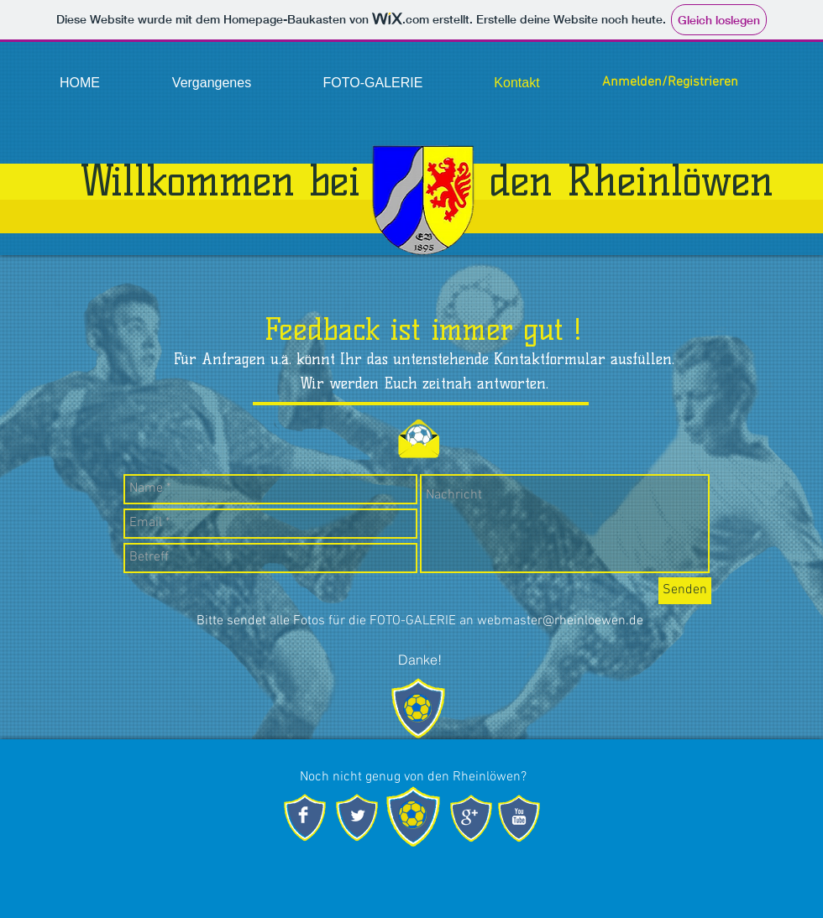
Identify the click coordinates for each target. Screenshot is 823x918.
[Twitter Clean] (357, 815)
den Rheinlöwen (631, 181)
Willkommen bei (220, 181)
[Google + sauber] (469, 817)
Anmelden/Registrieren (670, 82)
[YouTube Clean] (519, 816)
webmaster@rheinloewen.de (560, 621)
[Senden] (684, 590)
